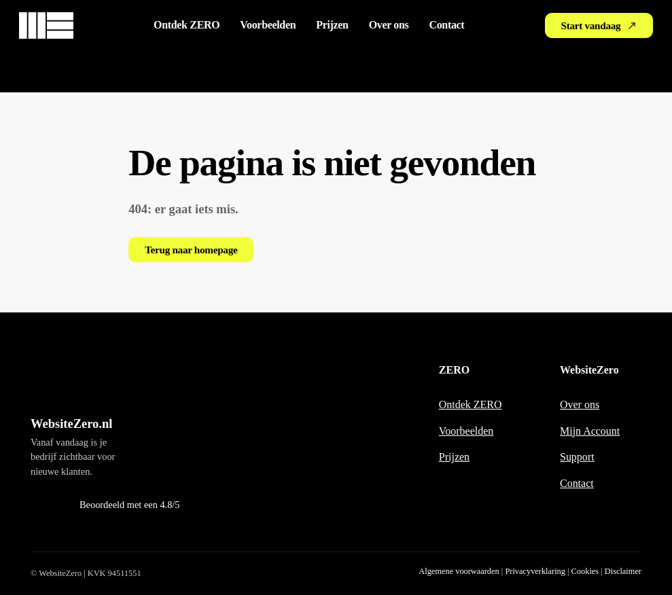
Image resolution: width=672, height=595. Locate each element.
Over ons (389, 25)
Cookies (585, 571)
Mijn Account (590, 431)
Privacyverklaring (535, 571)
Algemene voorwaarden (459, 571)
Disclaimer (623, 571)
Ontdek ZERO (186, 25)
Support (577, 457)
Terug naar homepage (191, 249)
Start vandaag (599, 25)
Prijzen (332, 25)
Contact (446, 25)
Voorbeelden (268, 25)
